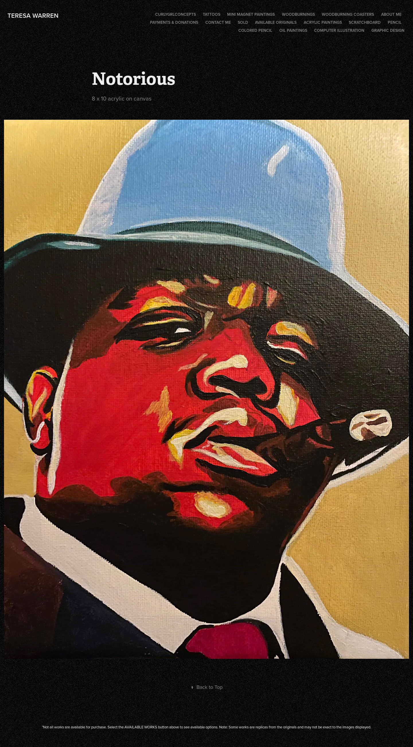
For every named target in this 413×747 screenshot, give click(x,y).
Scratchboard (365, 22)
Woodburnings (298, 14)
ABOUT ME (391, 14)
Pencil (395, 22)
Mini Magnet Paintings (251, 14)
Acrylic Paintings (323, 22)
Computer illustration (339, 30)
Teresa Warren (33, 15)
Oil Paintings (293, 30)
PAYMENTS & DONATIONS (174, 22)
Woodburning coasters (348, 14)
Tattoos (211, 14)
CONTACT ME (218, 22)
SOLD (243, 22)
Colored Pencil (255, 30)
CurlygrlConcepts (175, 14)
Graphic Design (387, 30)
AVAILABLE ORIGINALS (276, 22)
